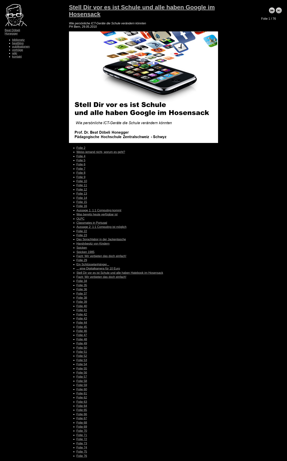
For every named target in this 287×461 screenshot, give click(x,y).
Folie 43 (81, 318)
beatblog (17, 43)
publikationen (21, 46)
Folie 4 (80, 156)
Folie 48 (81, 339)
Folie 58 (81, 381)
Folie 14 (81, 197)
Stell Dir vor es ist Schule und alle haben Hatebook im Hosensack (119, 272)
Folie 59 (81, 385)
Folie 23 (81, 235)
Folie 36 (81, 289)
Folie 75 (81, 451)
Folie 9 (80, 177)
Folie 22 (81, 231)
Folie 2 (80, 147)
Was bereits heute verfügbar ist (97, 214)
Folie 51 (81, 351)
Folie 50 (81, 347)
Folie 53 (81, 360)
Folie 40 (81, 306)
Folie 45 (81, 326)
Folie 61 (81, 393)
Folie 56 (81, 372)
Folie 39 (81, 301)
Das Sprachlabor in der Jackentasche (101, 239)
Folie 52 (81, 355)
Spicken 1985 (85, 252)
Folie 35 (81, 285)
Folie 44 (81, 322)
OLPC (80, 218)
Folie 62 (81, 397)
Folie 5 (80, 160)
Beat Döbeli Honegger (12, 32)
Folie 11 (81, 185)
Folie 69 (81, 426)
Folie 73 (81, 443)
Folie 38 (81, 297)
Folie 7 (80, 168)
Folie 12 (81, 189)
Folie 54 (81, 364)
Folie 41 (81, 310)
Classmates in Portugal (91, 222)
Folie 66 (81, 414)
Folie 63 (81, 401)
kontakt (17, 56)
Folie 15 (81, 202)
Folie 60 (81, 389)
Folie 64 (81, 405)
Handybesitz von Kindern (93, 243)
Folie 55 (81, 368)
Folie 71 (81, 435)
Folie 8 (80, 172)
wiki (14, 53)
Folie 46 (81, 331)
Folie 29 (81, 260)
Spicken (81, 247)
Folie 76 (81, 455)
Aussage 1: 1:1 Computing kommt (98, 210)
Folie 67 (81, 418)
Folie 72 (81, 439)
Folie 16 (81, 206)
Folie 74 (81, 447)
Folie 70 (81, 430)
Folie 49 (81, 343)
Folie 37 (81, 293)
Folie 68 (81, 422)
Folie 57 (81, 376)
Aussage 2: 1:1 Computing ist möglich (101, 226)
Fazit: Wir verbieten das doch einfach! (101, 256)
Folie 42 (81, 314)
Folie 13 (81, 193)
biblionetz (18, 39)
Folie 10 (81, 181)
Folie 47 (81, 335)
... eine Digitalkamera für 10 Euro (98, 268)
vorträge (17, 49)
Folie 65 (81, 410)
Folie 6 (80, 164)
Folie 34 (81, 281)
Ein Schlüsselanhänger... (92, 264)
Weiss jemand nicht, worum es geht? (100, 152)
